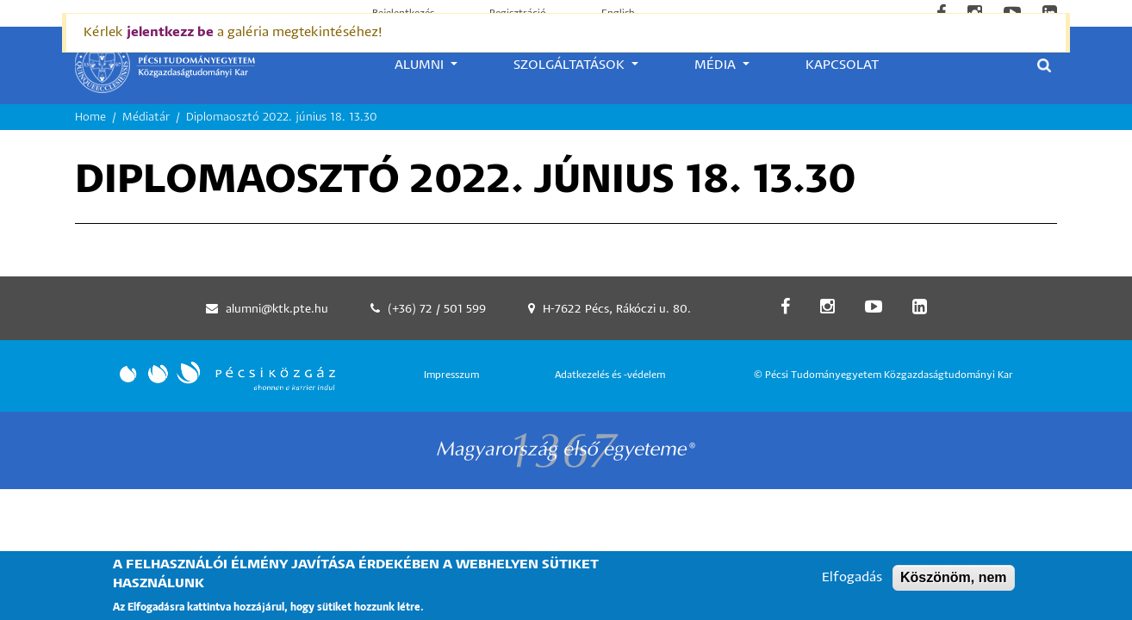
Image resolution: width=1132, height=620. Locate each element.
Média (716, 65)
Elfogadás (852, 583)
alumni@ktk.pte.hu (277, 309)
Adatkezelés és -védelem (610, 375)
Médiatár (146, 117)
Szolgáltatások (570, 65)
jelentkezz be (170, 32)
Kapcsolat (842, 65)
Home (90, 117)
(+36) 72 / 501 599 (437, 309)
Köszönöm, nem (953, 583)
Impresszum (451, 375)
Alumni (421, 65)
